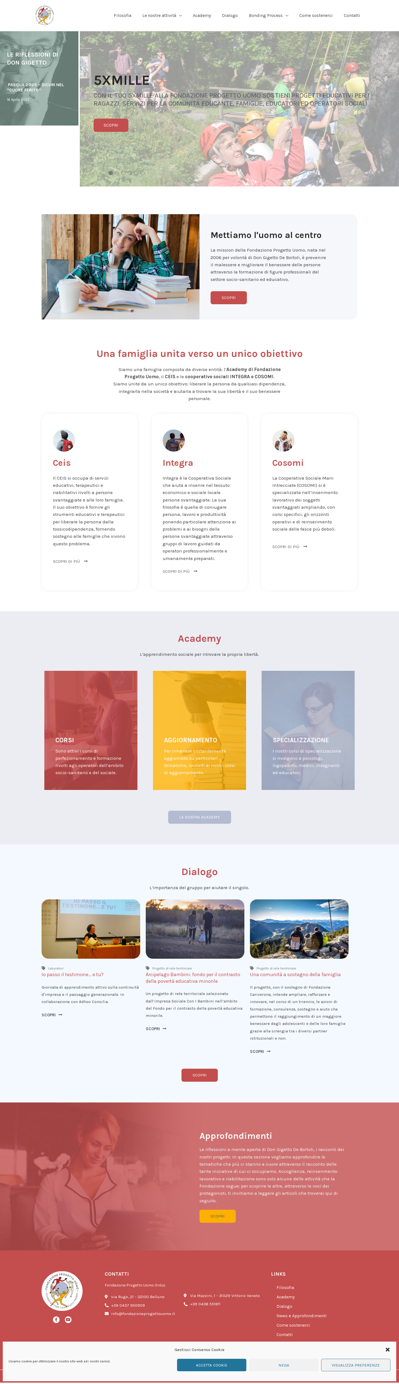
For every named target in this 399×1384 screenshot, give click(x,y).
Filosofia (286, 1289)
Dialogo (285, 1308)
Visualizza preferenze (356, 1365)
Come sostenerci (294, 1326)
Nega (283, 1365)
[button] (387, 1349)
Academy (286, 1298)
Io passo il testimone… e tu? (73, 975)
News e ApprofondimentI (303, 1317)
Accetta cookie (211, 1365)
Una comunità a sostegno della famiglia (295, 975)
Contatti (285, 1336)
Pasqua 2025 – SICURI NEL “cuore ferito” (35, 88)
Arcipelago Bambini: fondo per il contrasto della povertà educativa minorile (193, 978)
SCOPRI (111, 125)
